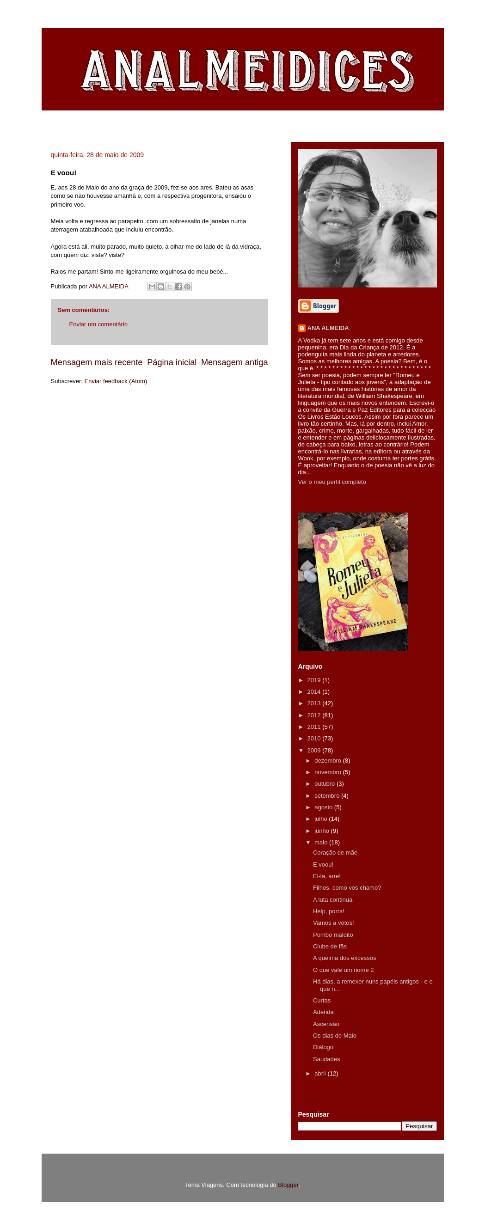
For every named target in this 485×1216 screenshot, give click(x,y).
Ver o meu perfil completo (332, 481)
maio (321, 842)
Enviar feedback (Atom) (115, 381)
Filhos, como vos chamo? (347, 887)
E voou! (323, 864)
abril (320, 1073)
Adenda (323, 1011)
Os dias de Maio (334, 1035)
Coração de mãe (335, 852)
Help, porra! (328, 911)
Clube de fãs (330, 946)
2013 (315, 703)
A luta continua (332, 899)
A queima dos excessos (344, 957)
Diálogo (323, 1047)
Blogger (288, 1184)
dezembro (328, 760)
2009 (315, 750)
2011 (315, 726)
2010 (315, 738)
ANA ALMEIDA (328, 327)
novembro (328, 772)
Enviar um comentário (98, 324)
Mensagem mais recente (97, 362)
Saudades (326, 1059)
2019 (315, 680)
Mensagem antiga (234, 362)
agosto (324, 807)
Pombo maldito (333, 934)
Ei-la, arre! (327, 876)
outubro (325, 783)
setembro (327, 795)
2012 (315, 715)
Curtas (322, 1000)
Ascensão (326, 1023)
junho (322, 830)
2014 (315, 691)
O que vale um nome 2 (343, 969)
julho (321, 818)
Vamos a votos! (333, 922)
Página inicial (171, 362)
